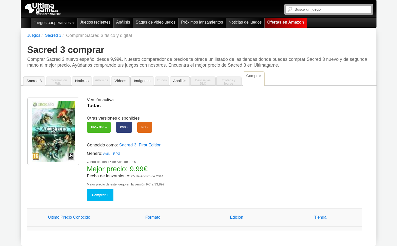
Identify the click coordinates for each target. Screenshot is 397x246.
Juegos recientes (95, 22)
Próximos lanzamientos (202, 22)
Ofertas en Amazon (285, 22)
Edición (236, 217)
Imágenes (142, 81)
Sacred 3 (34, 81)
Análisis (123, 22)
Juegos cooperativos (54, 23)
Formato (153, 217)
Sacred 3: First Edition (140, 145)
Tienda (320, 217)
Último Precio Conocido (69, 217)
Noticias (82, 81)
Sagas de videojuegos (155, 22)
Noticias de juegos (245, 22)
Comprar (99, 195)
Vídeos (120, 81)
